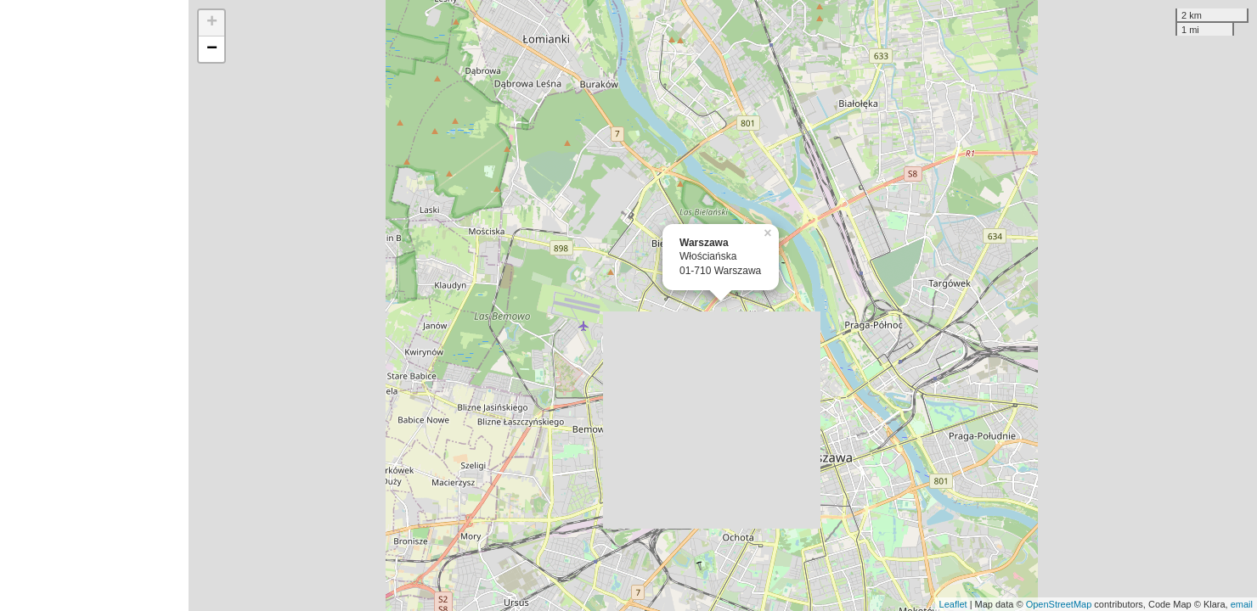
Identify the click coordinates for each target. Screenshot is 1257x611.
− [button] (211, 49)
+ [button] (211, 23)
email (1242, 604)
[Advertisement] (94, 305)
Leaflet (953, 604)
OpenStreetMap (1059, 604)
